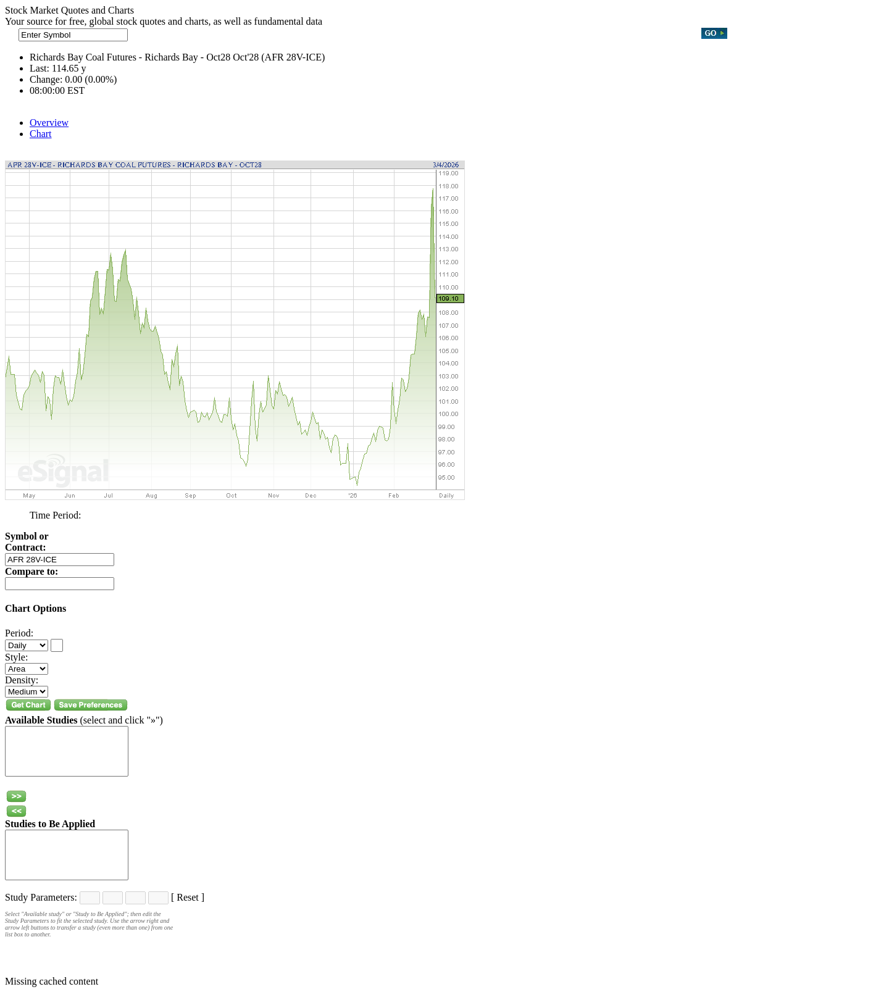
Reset (188, 897)
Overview (49, 122)
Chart (41, 133)
